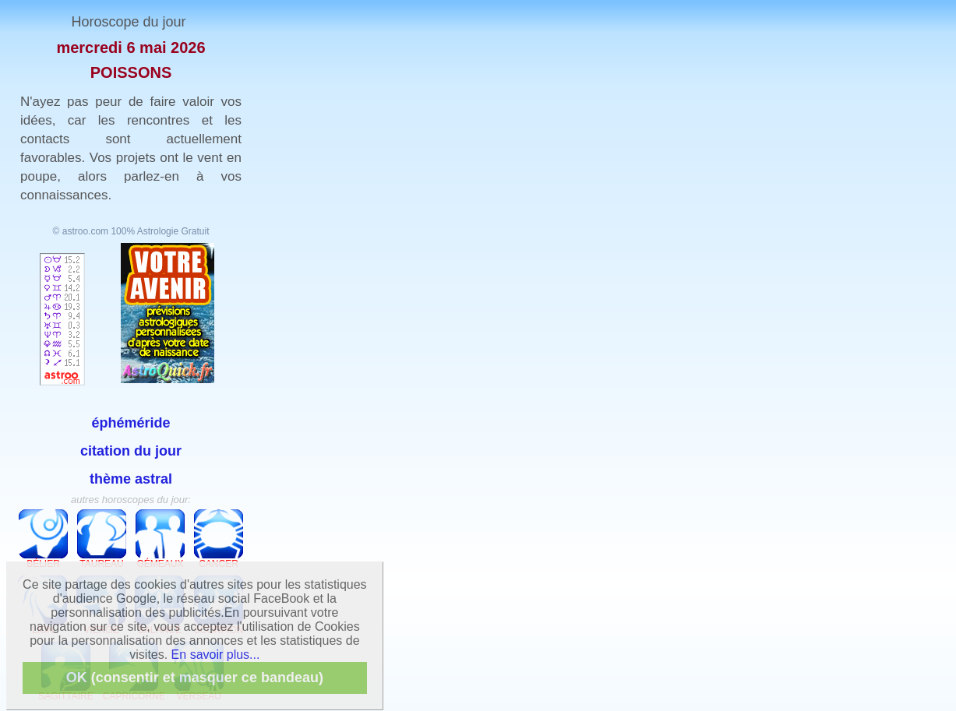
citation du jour (131, 451)
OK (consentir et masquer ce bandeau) (194, 677)
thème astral (131, 479)
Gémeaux (160, 539)
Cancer (218, 539)
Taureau (101, 539)
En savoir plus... (215, 654)
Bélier (43, 539)
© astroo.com (81, 231)
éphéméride (130, 423)
